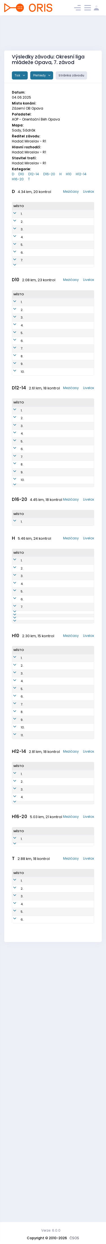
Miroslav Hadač (34, 736)
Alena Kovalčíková (37, 245)
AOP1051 (56, 668)
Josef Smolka (39, 909)
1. (21, 221)
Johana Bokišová (34, 668)
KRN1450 (57, 550)
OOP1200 (56, 408)
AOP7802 (55, 830)
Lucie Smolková (35, 302)
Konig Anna (37, 398)
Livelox (88, 191)
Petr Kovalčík (34, 716)
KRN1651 (55, 375)
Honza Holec (32, 1173)
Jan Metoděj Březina (45, 886)
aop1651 (55, 388)
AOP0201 (55, 726)
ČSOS (74, 1238)
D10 (21, 174)
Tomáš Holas (32, 830)
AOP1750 (56, 453)
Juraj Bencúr (32, 805)
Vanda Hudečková (37, 500)
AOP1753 (55, 420)
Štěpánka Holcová (35, 587)
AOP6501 (55, 736)
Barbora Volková (34, 599)
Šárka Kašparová (35, 1186)
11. (22, 948)
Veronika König (35, 452)
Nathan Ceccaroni (35, 1082)
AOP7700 (55, 805)
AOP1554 (57, 587)
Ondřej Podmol (33, 994)
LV (29, 795)
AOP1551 (57, 500)
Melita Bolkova (34, 575)
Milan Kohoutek (34, 785)
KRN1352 (57, 525)
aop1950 (56, 398)
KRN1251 (57, 562)
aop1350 (57, 513)
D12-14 (33, 174)
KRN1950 (57, 612)
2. (22, 233)
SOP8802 (55, 818)
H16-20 (18, 179)
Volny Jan (34, 1140)
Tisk (18, 75)
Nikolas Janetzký (42, 871)
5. (22, 270)
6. (22, 282)
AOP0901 (55, 716)
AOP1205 (55, 1004)
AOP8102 (55, 760)
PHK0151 (56, 221)
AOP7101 (54, 795)
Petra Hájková (33, 233)
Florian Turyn (39, 925)
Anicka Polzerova (35, 363)
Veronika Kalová (35, 525)
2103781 (33, 292)
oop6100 (57, 1163)
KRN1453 (57, 575)
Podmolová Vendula (36, 258)
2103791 (34, 443)
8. (22, 432)
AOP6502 (55, 773)
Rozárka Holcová (34, 420)
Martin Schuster (34, 773)
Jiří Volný (34, 1148)
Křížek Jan (37, 879)
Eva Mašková (35, 550)
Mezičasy (71, 191)
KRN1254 (57, 537)
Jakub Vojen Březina (44, 948)
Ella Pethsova (35, 612)
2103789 (34, 622)
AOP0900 (55, 748)
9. (22, 443)
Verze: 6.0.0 (50, 1230)
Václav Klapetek (34, 1094)
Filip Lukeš (35, 1004)
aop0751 (57, 245)
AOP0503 (57, 1094)
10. (23, 453)
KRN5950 (57, 282)
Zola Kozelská (35, 375)
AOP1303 (55, 1036)
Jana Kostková (34, 270)
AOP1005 (57, 1082)
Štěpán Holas (32, 748)
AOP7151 (56, 270)
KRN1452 (57, 599)
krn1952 (55, 363)
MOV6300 (56, 785)
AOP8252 (57, 258)
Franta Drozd (32, 1026)
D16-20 (49, 174)
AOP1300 (56, 994)
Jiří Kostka (35, 726)
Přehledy (40, 75)
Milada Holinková (35, 282)
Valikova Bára (34, 350)
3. (22, 245)
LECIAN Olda (37, 1163)
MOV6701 (57, 1173)
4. (22, 258)
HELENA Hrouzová (42, 894)
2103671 (33, 1156)
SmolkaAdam (39, 933)
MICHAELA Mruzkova (35, 432)
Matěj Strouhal (33, 1014)
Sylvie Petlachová (37, 562)
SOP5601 (57, 1148)
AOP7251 (56, 1186)
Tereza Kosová (33, 221)
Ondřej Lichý (32, 818)
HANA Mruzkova (35, 408)
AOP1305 (55, 1014)
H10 (69, 174)
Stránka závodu (71, 75)
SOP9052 (57, 303)
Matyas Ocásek (41, 940)
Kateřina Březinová (43, 902)
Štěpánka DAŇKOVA (35, 537)
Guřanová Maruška (36, 513)
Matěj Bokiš (36, 1036)
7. (22, 292)
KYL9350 (57, 233)
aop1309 (55, 1026)
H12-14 (81, 174)
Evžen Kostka (32, 760)
